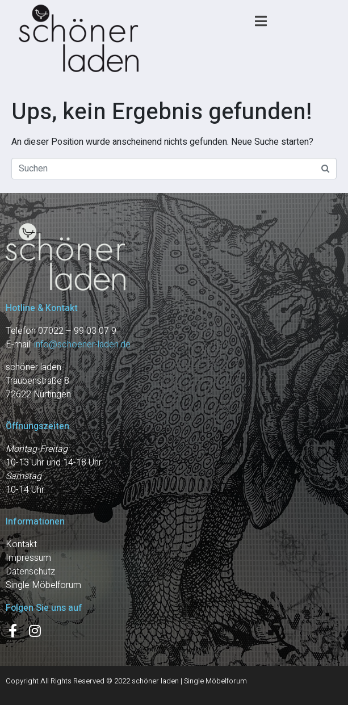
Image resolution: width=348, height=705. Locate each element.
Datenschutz (30, 571)
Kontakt (21, 544)
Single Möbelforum (43, 585)
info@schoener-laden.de (82, 344)
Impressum (28, 558)
